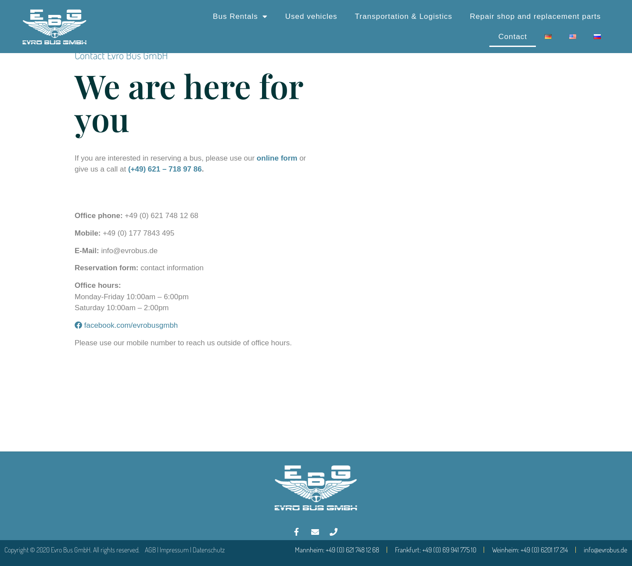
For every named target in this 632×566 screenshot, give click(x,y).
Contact (512, 36)
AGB (150, 549)
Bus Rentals (240, 16)
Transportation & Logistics (403, 16)
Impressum (174, 549)
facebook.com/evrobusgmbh (126, 325)
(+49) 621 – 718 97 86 (165, 169)
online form (277, 158)
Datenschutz (209, 549)
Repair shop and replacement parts (535, 16)
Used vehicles (311, 16)
